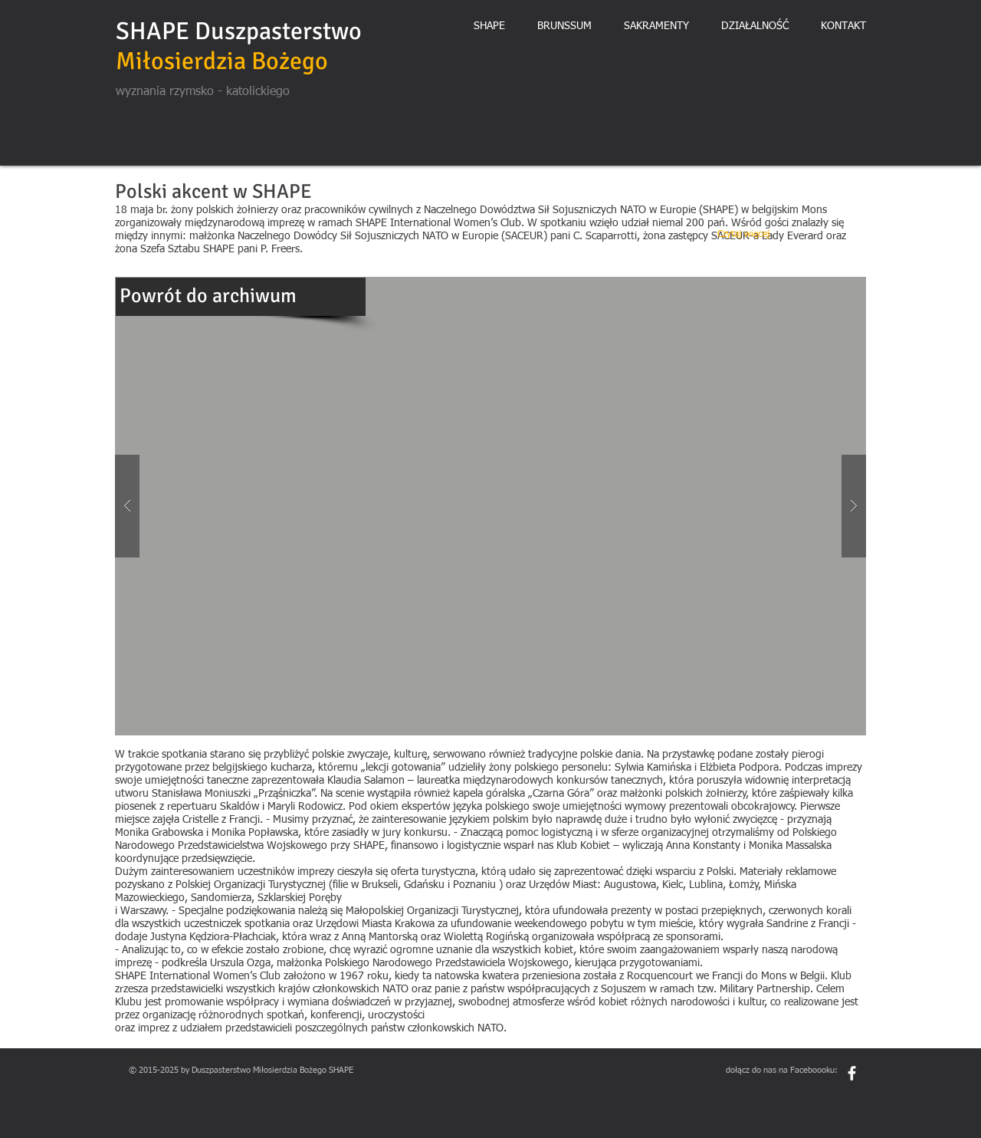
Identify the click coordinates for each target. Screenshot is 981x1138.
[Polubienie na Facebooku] (824, 1095)
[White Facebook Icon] (851, 1073)
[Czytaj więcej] (743, 235)
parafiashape (153, 1058)
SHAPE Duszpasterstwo (239, 31)
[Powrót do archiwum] (241, 297)
